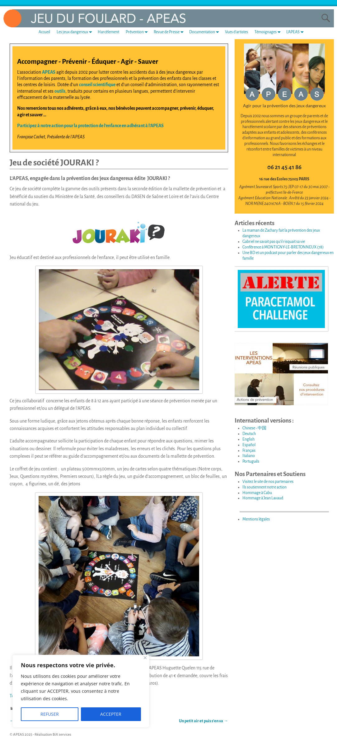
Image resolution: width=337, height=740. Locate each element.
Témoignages (269, 32)
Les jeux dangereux (76, 32)
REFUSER (49, 714)
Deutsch (249, 434)
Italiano (248, 456)
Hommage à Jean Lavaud (262, 498)
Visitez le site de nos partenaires (267, 481)
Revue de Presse (170, 32)
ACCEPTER (110, 714)
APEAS (48, 72)
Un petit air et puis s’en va (203, 721)
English (248, 439)
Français (248, 450)
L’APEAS (296, 32)
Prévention (138, 32)
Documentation (205, 32)
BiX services (62, 735)
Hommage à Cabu (257, 493)
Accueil (44, 32)
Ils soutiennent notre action (264, 487)
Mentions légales (256, 519)
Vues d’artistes (236, 32)
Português (250, 461)
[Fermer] (145, 657)
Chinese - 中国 (254, 428)
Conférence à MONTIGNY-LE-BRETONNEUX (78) (283, 247)
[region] (80, 691)
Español (248, 445)
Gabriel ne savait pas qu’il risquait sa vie (273, 241)
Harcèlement (108, 32)
